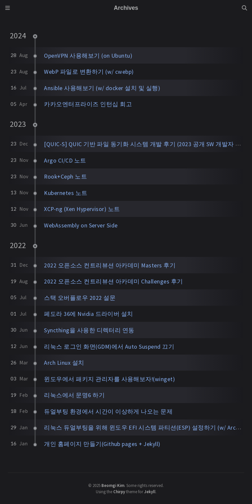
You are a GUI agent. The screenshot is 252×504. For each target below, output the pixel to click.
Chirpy (119, 491)
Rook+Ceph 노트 (65, 176)
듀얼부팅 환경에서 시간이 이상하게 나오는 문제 (108, 411)
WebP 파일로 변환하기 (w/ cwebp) (89, 71)
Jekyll (150, 491)
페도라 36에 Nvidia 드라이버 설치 (88, 314)
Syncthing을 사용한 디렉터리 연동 (89, 330)
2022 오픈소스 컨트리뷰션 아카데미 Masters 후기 (110, 265)
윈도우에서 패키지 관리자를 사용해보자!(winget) (109, 379)
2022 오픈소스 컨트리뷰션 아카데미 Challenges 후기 (113, 281)
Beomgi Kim (112, 485)
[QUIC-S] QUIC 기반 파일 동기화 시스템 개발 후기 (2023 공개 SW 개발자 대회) (146, 144)
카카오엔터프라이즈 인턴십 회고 (88, 104)
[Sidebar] (7, 8)
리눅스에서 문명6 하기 (74, 395)
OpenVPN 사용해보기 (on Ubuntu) (88, 55)
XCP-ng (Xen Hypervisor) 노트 (82, 209)
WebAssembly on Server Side (80, 225)
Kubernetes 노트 (65, 193)
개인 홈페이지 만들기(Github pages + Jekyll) (102, 444)
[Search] (244, 8)
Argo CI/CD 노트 (65, 160)
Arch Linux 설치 (64, 362)
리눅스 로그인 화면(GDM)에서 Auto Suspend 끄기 (109, 346)
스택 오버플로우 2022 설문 (80, 297)
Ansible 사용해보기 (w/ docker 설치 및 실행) (102, 88)
